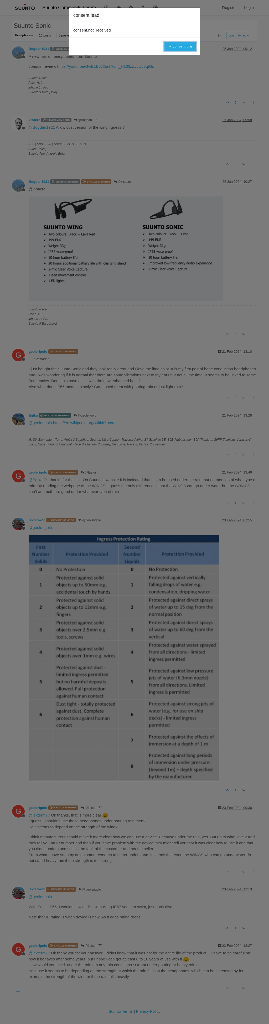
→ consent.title (180, 46)
